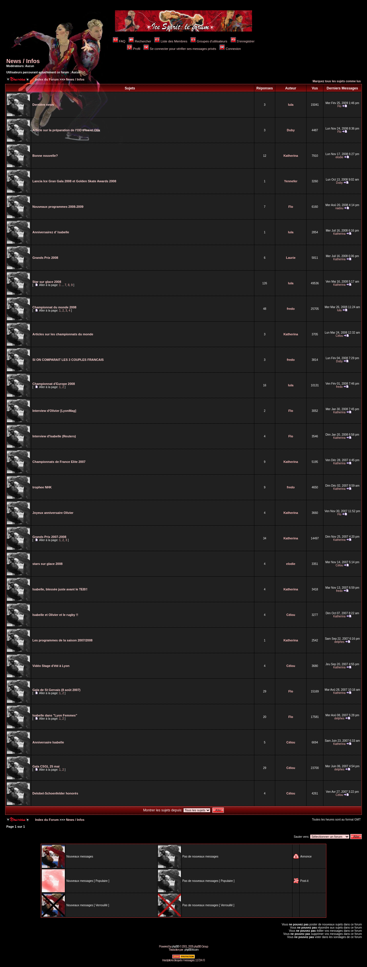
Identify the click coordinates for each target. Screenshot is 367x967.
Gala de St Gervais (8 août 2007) (56, 690)
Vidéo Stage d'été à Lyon (50, 665)
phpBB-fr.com (191, 949)
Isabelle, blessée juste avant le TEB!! (59, 589)
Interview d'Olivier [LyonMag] (54, 410)
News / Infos (23, 61)
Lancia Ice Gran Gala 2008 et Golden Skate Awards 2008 (74, 181)
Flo (339, 106)
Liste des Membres (171, 41)
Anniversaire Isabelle (48, 742)
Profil (133, 48)
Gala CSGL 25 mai (46, 766)
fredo (291, 308)
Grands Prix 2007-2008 (49, 537)
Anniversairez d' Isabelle (50, 232)
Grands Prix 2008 (45, 257)
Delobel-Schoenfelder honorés (55, 793)
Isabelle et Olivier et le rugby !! (55, 614)
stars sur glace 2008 (47, 563)
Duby (291, 130)
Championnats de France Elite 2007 (58, 461)
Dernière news (43, 104)
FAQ (119, 41)
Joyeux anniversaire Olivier (52, 512)
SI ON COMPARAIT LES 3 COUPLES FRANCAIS (68, 359)
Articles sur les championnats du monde (62, 334)
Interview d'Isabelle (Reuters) (54, 436)
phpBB (175, 946)
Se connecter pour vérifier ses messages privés (180, 48)
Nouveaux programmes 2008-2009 (57, 206)
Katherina (291, 155)
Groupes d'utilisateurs (209, 41)
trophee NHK (42, 487)
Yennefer (290, 181)
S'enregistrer (243, 41)
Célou (339, 335)
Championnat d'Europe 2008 (53, 383)
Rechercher (140, 41)
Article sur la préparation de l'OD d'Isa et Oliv (66, 130)
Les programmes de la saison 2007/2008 (62, 640)
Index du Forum (46, 79)
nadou (339, 208)
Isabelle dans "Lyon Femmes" (54, 715)
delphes (339, 641)
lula (291, 104)
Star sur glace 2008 (46, 281)
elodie (339, 157)
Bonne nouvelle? (45, 155)
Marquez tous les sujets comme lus (337, 81)
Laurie (291, 257)
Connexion (230, 48)
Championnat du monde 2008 (54, 307)
